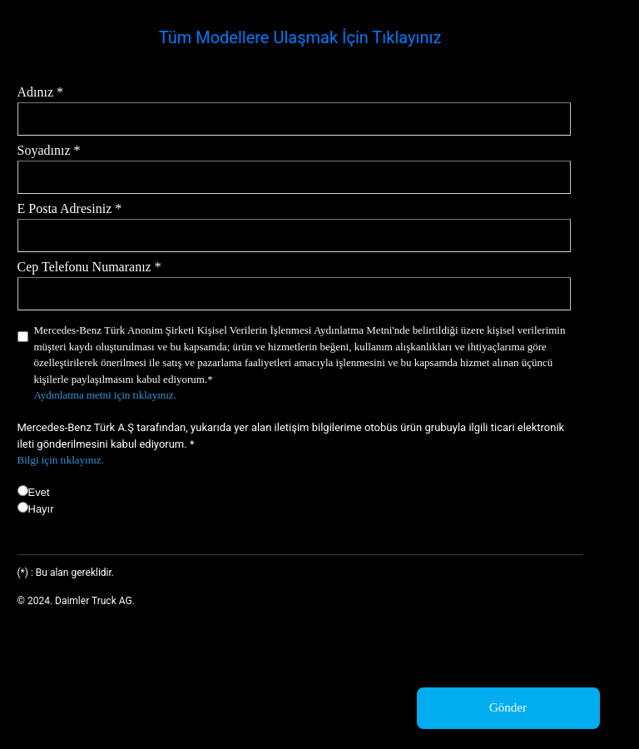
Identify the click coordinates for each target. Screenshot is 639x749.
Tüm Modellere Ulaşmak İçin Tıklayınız (300, 37)
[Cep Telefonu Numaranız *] (294, 293)
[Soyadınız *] (294, 177)
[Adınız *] (294, 119)
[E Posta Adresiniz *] (294, 235)
